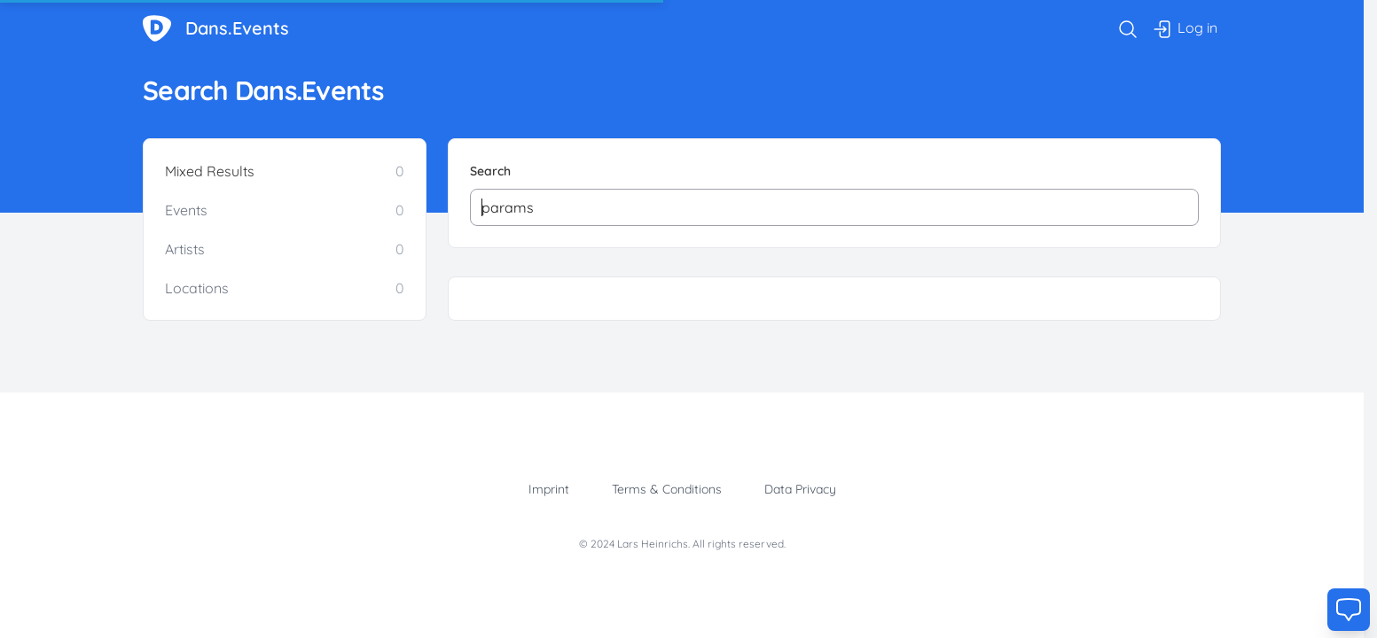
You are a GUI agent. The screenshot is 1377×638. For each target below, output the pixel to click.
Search (490, 171)
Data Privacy (800, 489)
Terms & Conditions (667, 489)
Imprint (548, 489)
